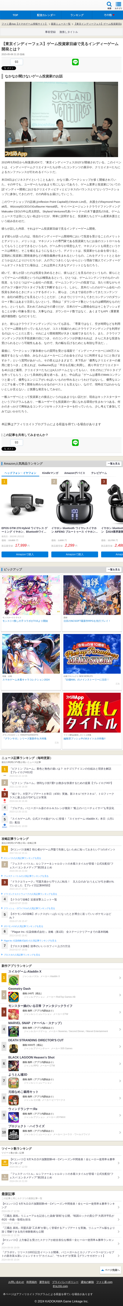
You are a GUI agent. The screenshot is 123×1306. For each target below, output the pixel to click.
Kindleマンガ (50, 472)
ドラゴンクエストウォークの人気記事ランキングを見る (30, 894)
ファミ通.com (104, 1282)
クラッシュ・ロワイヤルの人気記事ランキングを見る (29, 908)
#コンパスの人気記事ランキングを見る (22, 858)
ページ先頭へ (112, 1270)
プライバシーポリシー (65, 1282)
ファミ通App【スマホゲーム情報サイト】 (25, 23)
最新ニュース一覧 (61, 23)
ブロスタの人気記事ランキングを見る (22, 955)
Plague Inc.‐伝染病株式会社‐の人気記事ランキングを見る (30, 941)
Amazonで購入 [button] (25, 554)
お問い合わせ (16, 1282)
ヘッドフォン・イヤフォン (20, 472)
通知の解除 (87, 1282)
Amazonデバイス (74, 472)
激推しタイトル (68, 31)
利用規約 (31, 1282)
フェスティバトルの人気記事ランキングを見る (26, 876)
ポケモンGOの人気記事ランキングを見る (23, 926)
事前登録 (50, 31)
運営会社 (44, 1282)
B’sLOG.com (60, 1286)
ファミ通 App (14, 5)
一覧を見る (114, 463)
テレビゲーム (99, 472)
